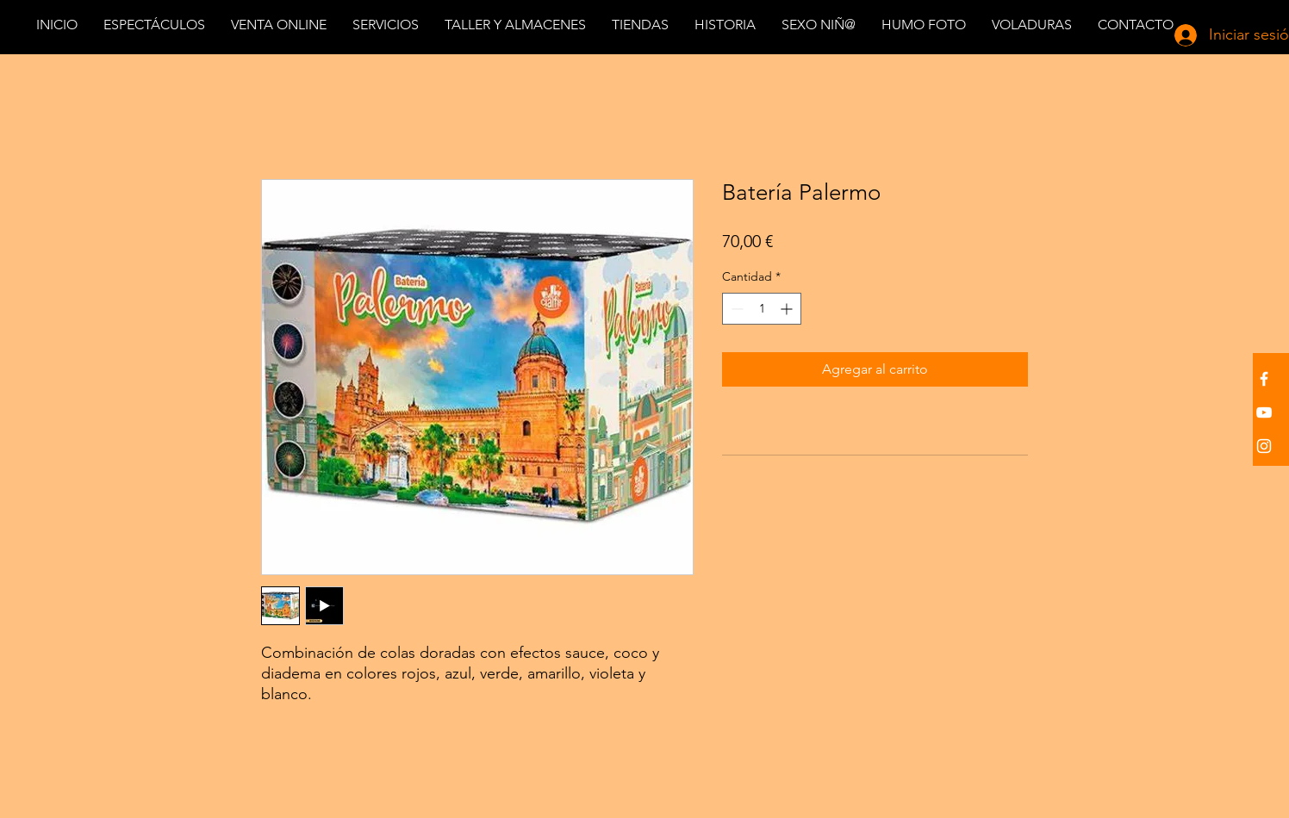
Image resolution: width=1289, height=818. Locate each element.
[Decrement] (735, 309)
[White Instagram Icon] (1264, 446)
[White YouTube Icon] (1264, 412)
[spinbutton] (761, 309)
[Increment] (788, 309)
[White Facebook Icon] (1264, 378)
